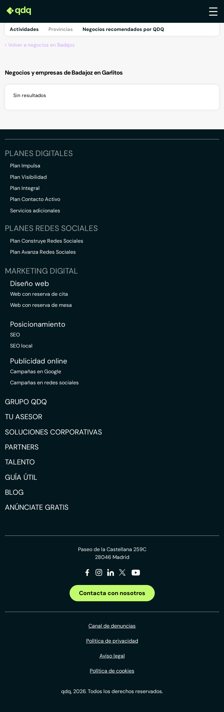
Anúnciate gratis (37, 507)
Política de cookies (112, 670)
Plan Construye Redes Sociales (46, 240)
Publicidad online (38, 361)
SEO (15, 334)
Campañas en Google (35, 371)
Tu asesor (23, 416)
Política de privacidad (112, 640)
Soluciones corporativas (53, 432)
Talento (20, 462)
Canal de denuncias (112, 625)
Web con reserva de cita (39, 294)
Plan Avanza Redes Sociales (43, 252)
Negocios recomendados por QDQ (123, 29)
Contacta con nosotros (112, 593)
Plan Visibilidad (28, 177)
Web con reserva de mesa (41, 305)
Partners (22, 447)
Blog (14, 492)
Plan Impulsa (25, 165)
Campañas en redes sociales (44, 382)
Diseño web (29, 283)
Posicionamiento (37, 324)
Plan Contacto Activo (35, 199)
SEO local (21, 345)
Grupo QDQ (26, 401)
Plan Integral (25, 188)
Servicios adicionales (35, 210)
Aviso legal (112, 655)
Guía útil (21, 477)
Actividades (24, 29)
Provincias (60, 29)
